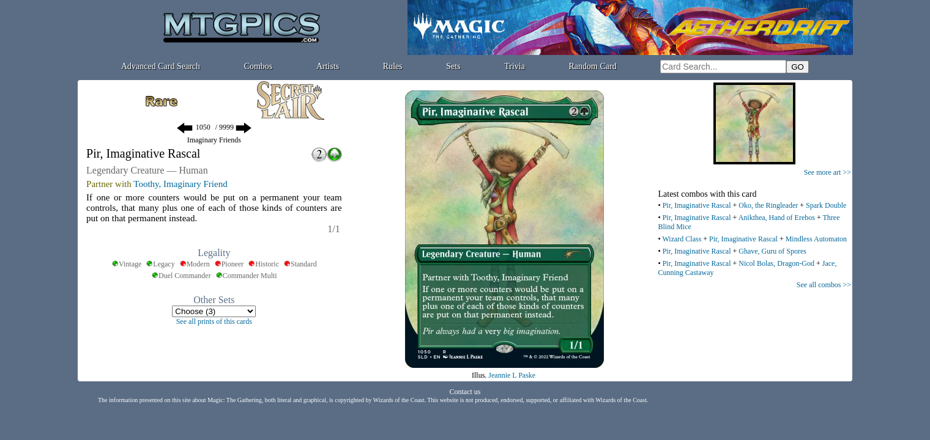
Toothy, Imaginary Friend (180, 184)
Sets (453, 66)
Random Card (593, 66)
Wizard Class (681, 239)
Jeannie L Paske (511, 375)
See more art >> (827, 172)
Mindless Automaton (816, 239)
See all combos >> (824, 284)
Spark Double (826, 205)
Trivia (514, 66)
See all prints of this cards (214, 321)
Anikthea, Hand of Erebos (776, 217)
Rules (393, 66)
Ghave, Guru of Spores (772, 251)
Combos (258, 66)
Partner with (109, 184)
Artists (327, 66)
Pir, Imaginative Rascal (697, 205)
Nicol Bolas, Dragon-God (776, 263)
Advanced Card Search (160, 66)
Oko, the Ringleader (768, 205)
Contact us (465, 391)
